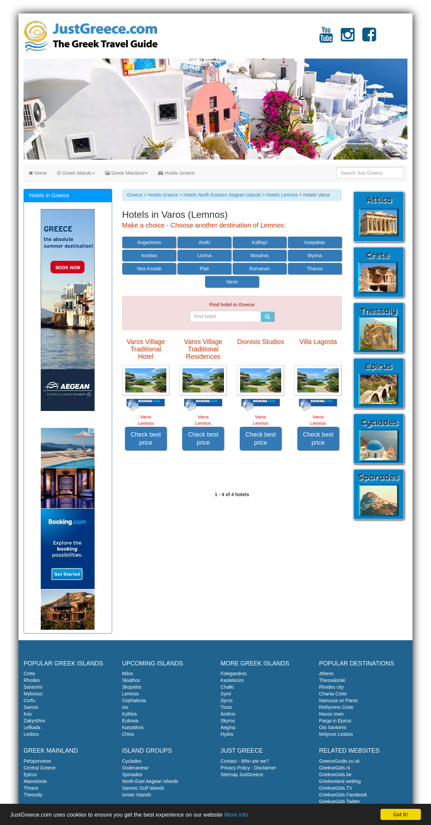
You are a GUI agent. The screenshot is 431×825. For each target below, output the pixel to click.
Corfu (29, 700)
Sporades (132, 774)
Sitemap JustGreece (242, 774)
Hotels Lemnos (282, 195)
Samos (31, 707)
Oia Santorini (332, 727)
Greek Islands (76, 173)
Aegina (228, 727)
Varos (232, 281)
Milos (127, 673)
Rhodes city (331, 687)
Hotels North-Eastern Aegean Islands (222, 195)
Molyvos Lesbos (336, 734)
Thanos (315, 268)
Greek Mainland (126, 173)
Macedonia (35, 781)
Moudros (259, 255)
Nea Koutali (149, 268)
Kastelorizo (232, 680)
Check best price (146, 438)
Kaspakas (314, 242)
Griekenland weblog (340, 781)
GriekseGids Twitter (339, 801)
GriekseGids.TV (336, 788)
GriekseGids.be (335, 774)
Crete (29, 673)
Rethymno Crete (336, 707)
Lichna (204, 255)
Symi (226, 693)
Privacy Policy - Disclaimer (248, 767)
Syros (227, 700)
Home (38, 173)
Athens (326, 673)
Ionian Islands (136, 794)
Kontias (149, 255)
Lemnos (130, 693)
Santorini (33, 687)
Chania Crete (333, 693)
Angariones (149, 242)
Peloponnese (37, 761)
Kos (28, 714)
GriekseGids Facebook (343, 794)
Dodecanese (135, 767)
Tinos (226, 707)
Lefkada (32, 727)
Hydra (227, 734)
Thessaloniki (332, 680)
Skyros (228, 720)
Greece (135, 195)
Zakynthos (34, 720)
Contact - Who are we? (245, 761)
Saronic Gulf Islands (143, 788)
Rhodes (32, 680)
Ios (125, 707)
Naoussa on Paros (338, 700)
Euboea (130, 720)
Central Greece (40, 767)
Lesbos (31, 734)
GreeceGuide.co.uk (339, 761)
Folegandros (234, 673)
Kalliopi (259, 242)
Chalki (227, 687)
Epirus (30, 774)
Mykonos (33, 693)
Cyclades (132, 761)
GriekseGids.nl (334, 767)
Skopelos (132, 687)
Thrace (31, 788)
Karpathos (133, 727)
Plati (204, 268)
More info (236, 815)
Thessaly (33, 794)
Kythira (129, 714)
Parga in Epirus (335, 720)
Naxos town (331, 714)
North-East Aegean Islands (150, 781)
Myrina (315, 255)
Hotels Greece (176, 173)
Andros (228, 714)
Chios (128, 734)
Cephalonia (134, 700)
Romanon (259, 268)
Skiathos (131, 680)
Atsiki (204, 242)
